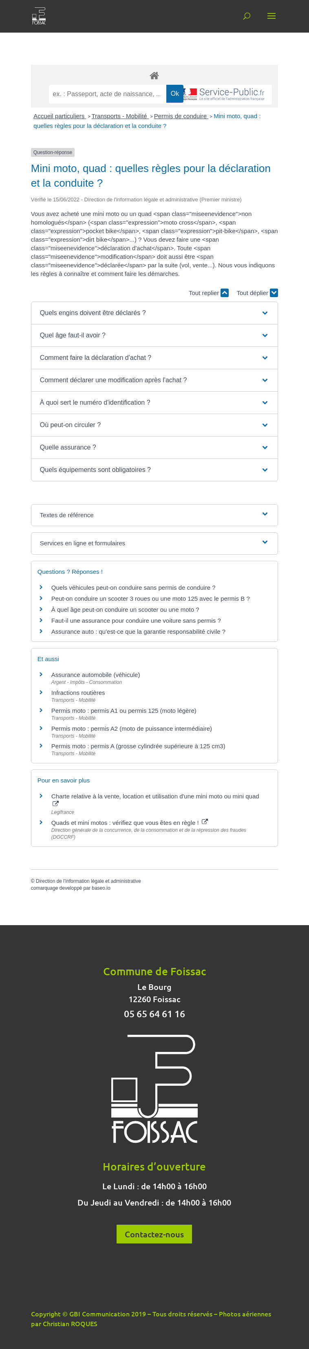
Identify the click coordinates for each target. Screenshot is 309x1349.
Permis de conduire (181, 115)
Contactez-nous (154, 1234)
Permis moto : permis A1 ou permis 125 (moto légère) (123, 710)
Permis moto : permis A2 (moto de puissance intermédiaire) (131, 728)
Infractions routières (78, 692)
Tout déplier (257, 293)
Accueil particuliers (59, 115)
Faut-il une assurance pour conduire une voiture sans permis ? (136, 620)
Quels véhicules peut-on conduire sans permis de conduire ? (133, 587)
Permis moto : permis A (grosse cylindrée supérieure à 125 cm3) (138, 746)
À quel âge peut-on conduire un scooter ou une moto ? (125, 609)
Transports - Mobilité (120, 115)
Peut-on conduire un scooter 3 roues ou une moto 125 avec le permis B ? (150, 598)
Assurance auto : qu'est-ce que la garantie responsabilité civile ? (138, 631)
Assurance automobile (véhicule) (95, 674)
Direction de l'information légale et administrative (88, 881)
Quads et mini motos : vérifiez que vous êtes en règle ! (129, 822)
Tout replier (209, 293)
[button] (154, 313)
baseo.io (101, 888)
